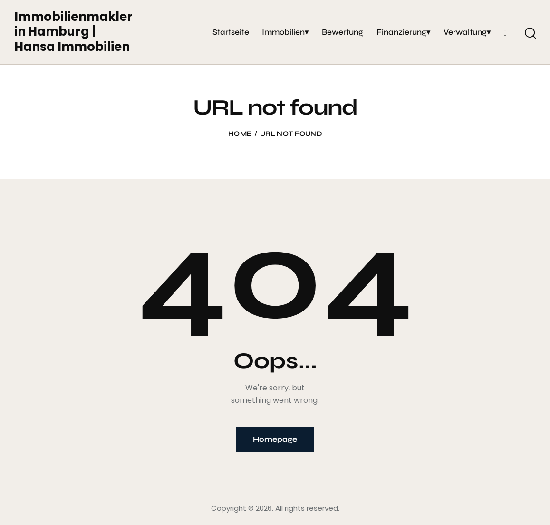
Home (239, 133)
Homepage (275, 439)
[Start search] (530, 33)
